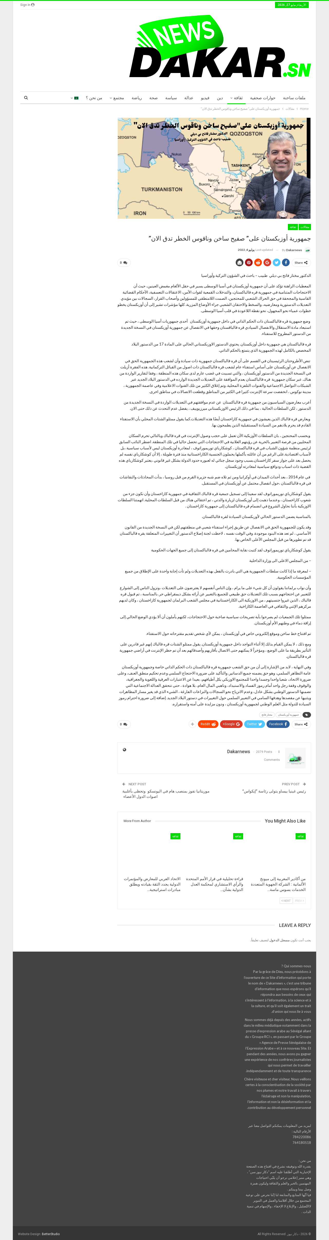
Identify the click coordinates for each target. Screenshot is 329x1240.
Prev (299, 898)
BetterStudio (51, 1232)
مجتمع (118, 97)
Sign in (27, 5)
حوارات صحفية (263, 97)
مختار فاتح (267, 713)
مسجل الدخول (279, 938)
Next (286, 898)
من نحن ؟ (94, 97)
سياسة (171, 97)
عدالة (189, 97)
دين (220, 97)
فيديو (205, 97)
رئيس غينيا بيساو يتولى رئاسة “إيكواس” (274, 789)
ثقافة (238, 97)
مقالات (304, 227)
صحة (153, 97)
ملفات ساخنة (294, 97)
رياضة (137, 97)
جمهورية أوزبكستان (288, 713)
